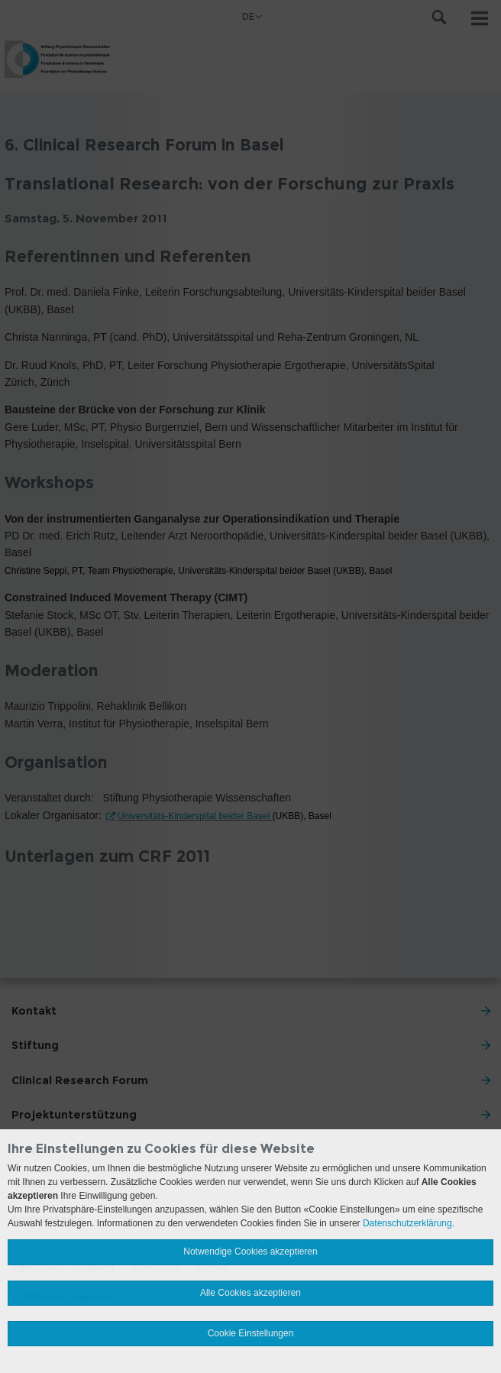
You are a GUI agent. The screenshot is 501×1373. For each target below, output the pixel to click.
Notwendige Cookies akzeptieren (250, 1251)
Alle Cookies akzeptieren (250, 1292)
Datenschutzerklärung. (408, 1223)
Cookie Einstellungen (251, 1333)
